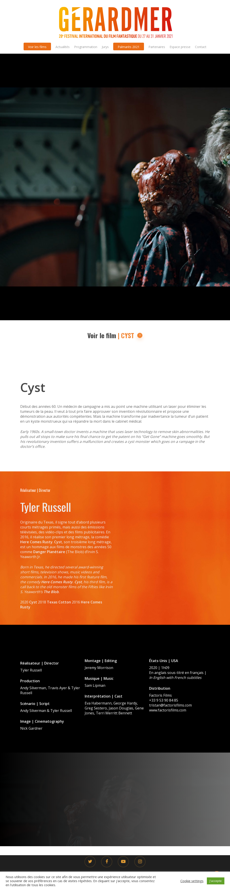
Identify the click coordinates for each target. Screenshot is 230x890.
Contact (200, 47)
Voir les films (37, 47)
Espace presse (180, 47)
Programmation (85, 47)
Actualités (62, 47)
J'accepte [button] (216, 881)
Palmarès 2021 (128, 47)
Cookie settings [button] (191, 881)
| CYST (130, 335)
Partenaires (156, 47)
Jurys (105, 47)
